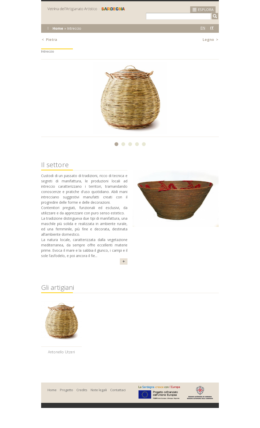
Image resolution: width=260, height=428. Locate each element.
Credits (81, 390)
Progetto (66, 390)
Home (58, 28)
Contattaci (118, 390)
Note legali (99, 390)
